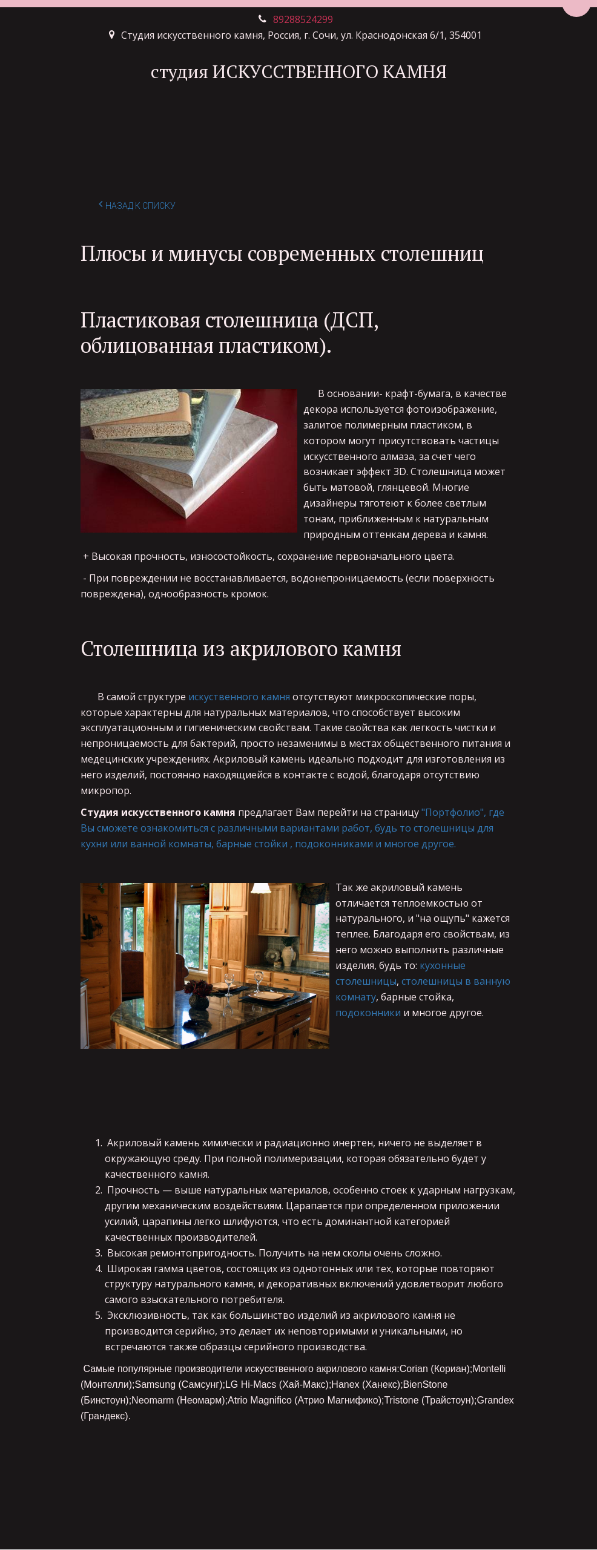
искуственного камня (239, 696)
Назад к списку (137, 204)
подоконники (368, 1012)
